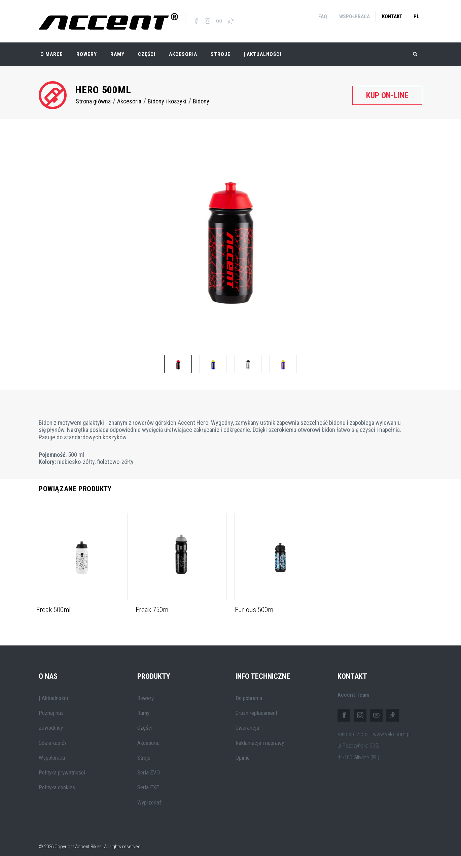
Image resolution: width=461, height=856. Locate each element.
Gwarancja (247, 720)
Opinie (243, 750)
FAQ (322, 16)
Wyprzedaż (149, 795)
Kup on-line (387, 88)
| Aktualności (262, 47)
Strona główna (93, 94)
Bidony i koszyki (167, 94)
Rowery (86, 47)
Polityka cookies (57, 780)
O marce (51, 47)
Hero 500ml (103, 83)
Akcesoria (183, 47)
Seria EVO (148, 765)
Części (146, 47)
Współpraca (354, 16)
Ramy (117, 47)
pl (417, 16)
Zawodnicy (51, 720)
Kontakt (392, 16)
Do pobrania (249, 691)
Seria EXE (148, 780)
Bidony (201, 94)
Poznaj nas (51, 705)
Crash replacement (256, 705)
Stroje (220, 47)
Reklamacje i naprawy (260, 735)
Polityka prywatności (62, 765)
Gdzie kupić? (53, 735)
